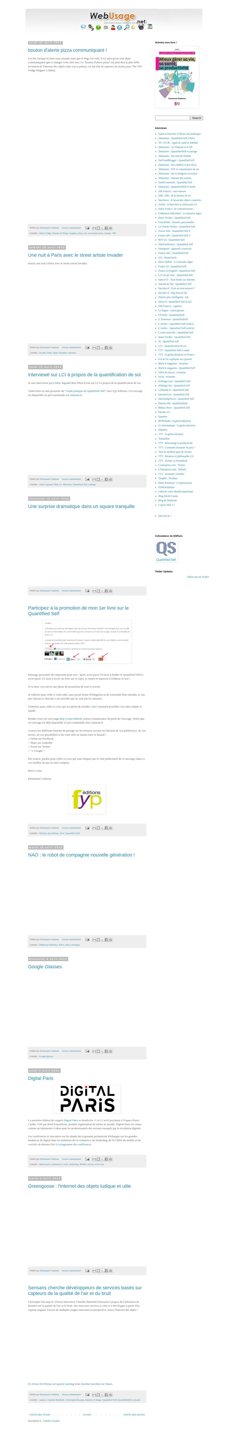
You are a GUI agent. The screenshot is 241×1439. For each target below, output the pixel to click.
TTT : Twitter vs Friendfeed (172, 460)
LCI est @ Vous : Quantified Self (175, 275)
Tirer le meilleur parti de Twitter (175, 451)
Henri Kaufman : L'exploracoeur (175, 482)
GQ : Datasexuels (167, 257)
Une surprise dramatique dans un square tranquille (81, 506)
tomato (108, 233)
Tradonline (164, 438)
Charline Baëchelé (55, 1399)
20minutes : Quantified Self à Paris (176, 138)
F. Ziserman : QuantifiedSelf (173, 319)
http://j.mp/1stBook (71, 718)
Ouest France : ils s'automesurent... (176, 208)
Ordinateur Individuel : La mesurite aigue (179, 213)
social (90, 1164)
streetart (72, 352)
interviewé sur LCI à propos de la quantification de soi (84, 374)
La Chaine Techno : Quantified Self (176, 226)
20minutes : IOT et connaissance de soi (178, 169)
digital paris (44, 1164)
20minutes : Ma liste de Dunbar (174, 155)
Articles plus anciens (134, 1414)
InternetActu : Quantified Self (173, 394)
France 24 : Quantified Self (172, 266)
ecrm (65, 1164)
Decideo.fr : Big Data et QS (172, 292)
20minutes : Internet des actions (174, 178)
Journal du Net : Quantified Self (175, 284)
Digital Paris (40, 1078)
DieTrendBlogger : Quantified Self (176, 160)
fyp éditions (53, 833)
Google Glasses (45, 966)
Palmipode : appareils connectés (175, 248)
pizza (80, 233)
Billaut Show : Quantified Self (174, 407)
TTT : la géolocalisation (170, 434)
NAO (61, 944)
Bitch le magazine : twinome (173, 363)
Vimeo (108, 1383)
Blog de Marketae (167, 500)
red (85, 233)
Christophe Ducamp (74, 1399)
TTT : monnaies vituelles (171, 473)
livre (62, 833)
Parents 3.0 (164, 412)
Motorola (67, 484)
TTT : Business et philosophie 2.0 (175, 456)
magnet (73, 233)
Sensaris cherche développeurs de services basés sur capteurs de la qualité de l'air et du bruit (85, 1290)
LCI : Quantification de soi (172, 345)
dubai (41, 233)
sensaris (136, 1399)
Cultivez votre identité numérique (175, 491)
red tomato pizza (95, 233)
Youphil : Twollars (168, 478)
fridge (48, 233)
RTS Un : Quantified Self (171, 239)
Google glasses (46, 1056)
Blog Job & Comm (168, 496)
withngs (92, 484)
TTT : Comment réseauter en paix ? (176, 447)
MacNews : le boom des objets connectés (179, 200)
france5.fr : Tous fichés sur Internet (176, 279)
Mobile (83, 1164)
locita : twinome (166, 376)
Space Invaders (60, 352)
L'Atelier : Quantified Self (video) (175, 323)
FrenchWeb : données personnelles (176, 222)
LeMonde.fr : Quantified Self (173, 389)
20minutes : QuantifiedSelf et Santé (176, 186)
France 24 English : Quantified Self (176, 270)
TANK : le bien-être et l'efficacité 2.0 (177, 204)
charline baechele (91, 1383)
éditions (42, 833)
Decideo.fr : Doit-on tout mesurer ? (176, 288)
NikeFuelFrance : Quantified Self (175, 244)
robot (67, 944)
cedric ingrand (45, 484)
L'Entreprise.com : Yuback (172, 469)
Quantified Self (80, 484)
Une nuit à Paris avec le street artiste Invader (75, 255)
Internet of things (60, 233)
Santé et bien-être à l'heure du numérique (179, 133)
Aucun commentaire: (72, 227)
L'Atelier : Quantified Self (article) (176, 328)
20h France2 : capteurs (170, 306)
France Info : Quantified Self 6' (174, 230)
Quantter (162, 416)
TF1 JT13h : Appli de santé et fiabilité (178, 142)
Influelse (162, 429)
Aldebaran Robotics (48, 944)
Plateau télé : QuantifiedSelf (173, 403)
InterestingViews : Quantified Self (176, 398)
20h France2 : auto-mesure (172, 191)
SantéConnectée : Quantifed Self (175, 182)
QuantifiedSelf (125, 1399)
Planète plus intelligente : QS (173, 297)
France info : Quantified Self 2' (174, 235)
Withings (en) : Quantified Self (174, 381)
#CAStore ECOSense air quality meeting (51, 1383)
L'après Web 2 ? (166, 504)
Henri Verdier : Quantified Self (174, 217)
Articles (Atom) (51, 1420)
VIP (114, 233)
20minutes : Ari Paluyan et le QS (175, 147)
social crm (99, 1164)
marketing (74, 1164)
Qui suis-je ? (164, 515)
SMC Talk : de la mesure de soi (174, 195)
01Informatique (166, 487)
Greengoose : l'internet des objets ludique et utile (79, 1186)
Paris (49, 352)
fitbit (56, 484)
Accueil (87, 1414)
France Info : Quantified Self (173, 253)
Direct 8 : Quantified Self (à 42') (175, 301)
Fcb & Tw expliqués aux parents (175, 359)
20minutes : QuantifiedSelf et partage (177, 151)
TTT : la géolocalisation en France (176, 354)
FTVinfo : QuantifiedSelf (171, 314)
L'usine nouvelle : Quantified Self (175, 332)
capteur (42, 1399)
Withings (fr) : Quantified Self (174, 385)
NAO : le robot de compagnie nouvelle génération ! (81, 855)
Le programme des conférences (73, 1144)
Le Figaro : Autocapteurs (171, 310)
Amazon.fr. (76, 395)
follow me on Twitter (198, 576)
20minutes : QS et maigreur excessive (178, 173)
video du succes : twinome (172, 372)
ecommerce (56, 1164)
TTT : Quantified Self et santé (173, 350)
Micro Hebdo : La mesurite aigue (175, 261)
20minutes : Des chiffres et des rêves (177, 164)
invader (42, 352)
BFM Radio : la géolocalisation (174, 420)
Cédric (57, 382)
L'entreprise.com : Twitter (171, 465)
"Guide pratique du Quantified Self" (85, 391)
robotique (75, 944)
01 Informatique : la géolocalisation (176, 425)
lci (60, 484)
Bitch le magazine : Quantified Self (176, 368)
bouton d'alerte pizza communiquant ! (67, 50)
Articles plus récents (39, 1414)
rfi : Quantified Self (168, 341)
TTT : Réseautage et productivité (175, 443)
